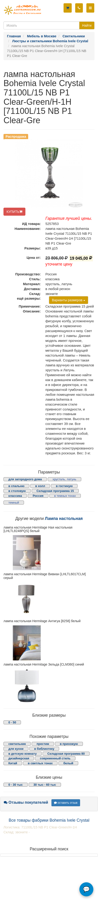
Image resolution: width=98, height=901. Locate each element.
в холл (40, 486)
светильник (17, 744)
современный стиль (55, 758)
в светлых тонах (40, 763)
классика (15, 496)
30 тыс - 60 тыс (45, 784)
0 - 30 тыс (15, 784)
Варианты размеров (68, 300)
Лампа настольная (64, 518)
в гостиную (64, 486)
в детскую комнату (22, 753)
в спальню (16, 486)
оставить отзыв (66, 802)
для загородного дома (25, 479)
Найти (86, 25)
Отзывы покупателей (26, 802)
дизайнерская (18, 758)
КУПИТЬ (14, 212)
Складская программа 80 (66, 753)
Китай (12, 763)
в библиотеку (44, 748)
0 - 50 (12, 722)
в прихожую (69, 744)
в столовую (17, 491)
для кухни (16, 748)
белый (68, 763)
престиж (43, 744)
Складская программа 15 (55, 491)
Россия (38, 496)
